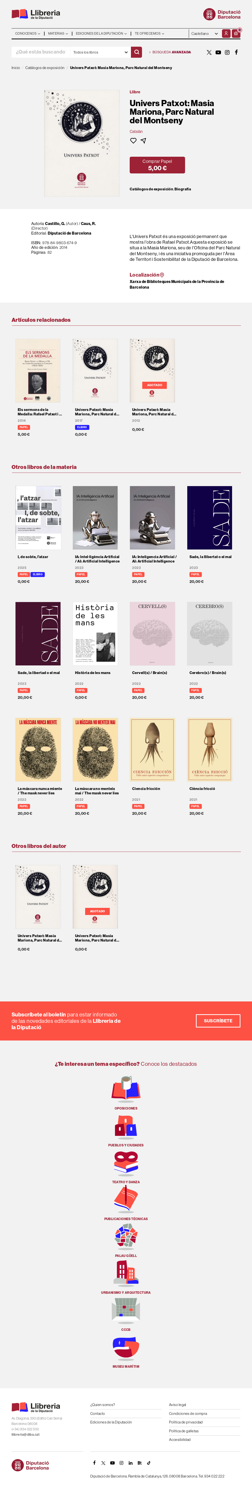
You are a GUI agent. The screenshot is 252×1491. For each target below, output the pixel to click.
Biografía (182, 189)
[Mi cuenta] (226, 33)
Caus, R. (88, 223)
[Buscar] (136, 52)
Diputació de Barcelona (69, 233)
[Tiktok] (149, 1463)
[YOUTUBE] (218, 52)
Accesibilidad (180, 1439)
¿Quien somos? (102, 1404)
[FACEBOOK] (236, 52)
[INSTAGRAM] (227, 52)
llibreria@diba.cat (26, 1434)
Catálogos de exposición (151, 189)
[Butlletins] (140, 1463)
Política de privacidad (186, 1422)
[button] (236, 33)
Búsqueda (170, 52)
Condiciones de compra (188, 1413)
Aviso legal (177, 1404)
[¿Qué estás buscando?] (41, 52)
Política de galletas (184, 1431)
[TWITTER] (209, 52)
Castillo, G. (55, 223)
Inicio (16, 67)
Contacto (97, 1413)
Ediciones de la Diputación (111, 1422)
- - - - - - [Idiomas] (205, 33)
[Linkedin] (131, 1463)
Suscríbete (218, 1021)
